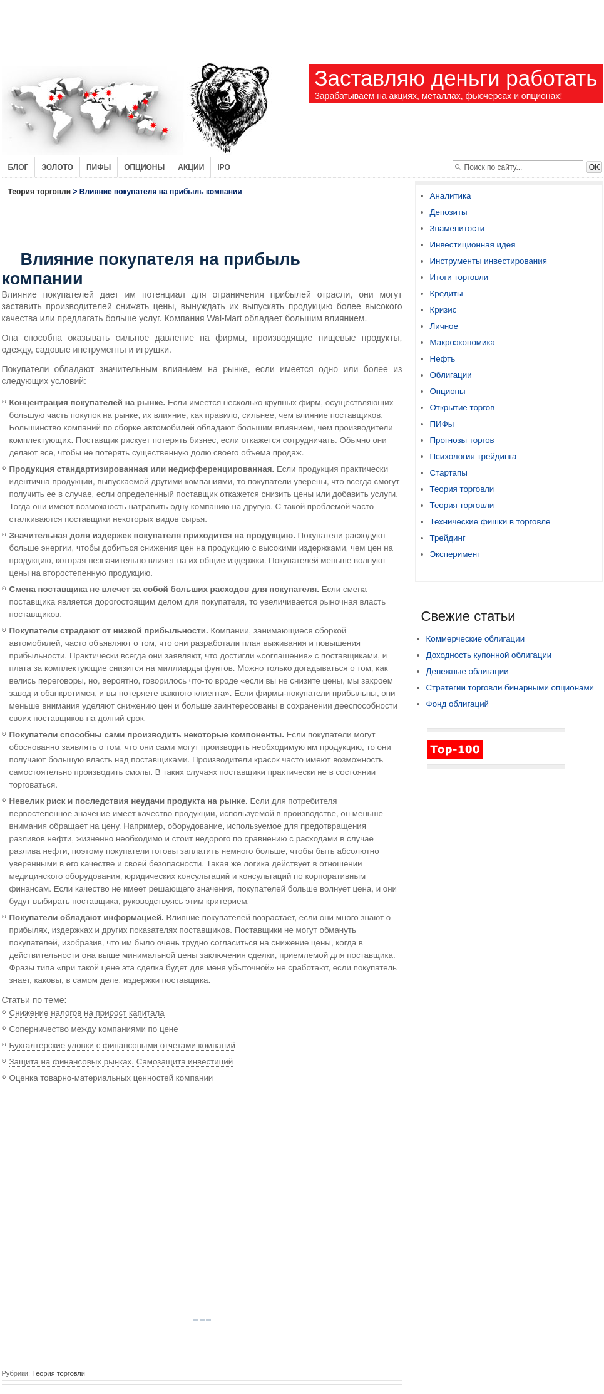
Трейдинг (448, 538)
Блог (18, 167)
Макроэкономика (462, 342)
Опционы (144, 167)
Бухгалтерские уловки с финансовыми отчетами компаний (122, 1045)
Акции (191, 167)
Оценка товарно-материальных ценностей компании (111, 1078)
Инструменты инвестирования (488, 261)
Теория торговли (39, 191)
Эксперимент (455, 554)
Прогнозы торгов (462, 440)
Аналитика (450, 195)
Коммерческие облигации (475, 638)
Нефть (443, 358)
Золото (57, 167)
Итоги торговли (459, 277)
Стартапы (449, 472)
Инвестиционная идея (473, 244)
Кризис (443, 310)
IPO (223, 167)
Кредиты (446, 293)
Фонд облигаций (457, 704)
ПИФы (442, 424)
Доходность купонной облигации (489, 655)
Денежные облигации (467, 671)
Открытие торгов (462, 407)
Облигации (451, 375)
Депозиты (449, 212)
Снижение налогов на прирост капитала (87, 1012)
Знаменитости (457, 228)
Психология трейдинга (473, 456)
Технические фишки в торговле (490, 521)
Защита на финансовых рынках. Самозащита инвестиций (121, 1061)
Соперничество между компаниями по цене (93, 1029)
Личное (444, 326)
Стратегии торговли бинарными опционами (510, 687)
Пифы (98, 167)
